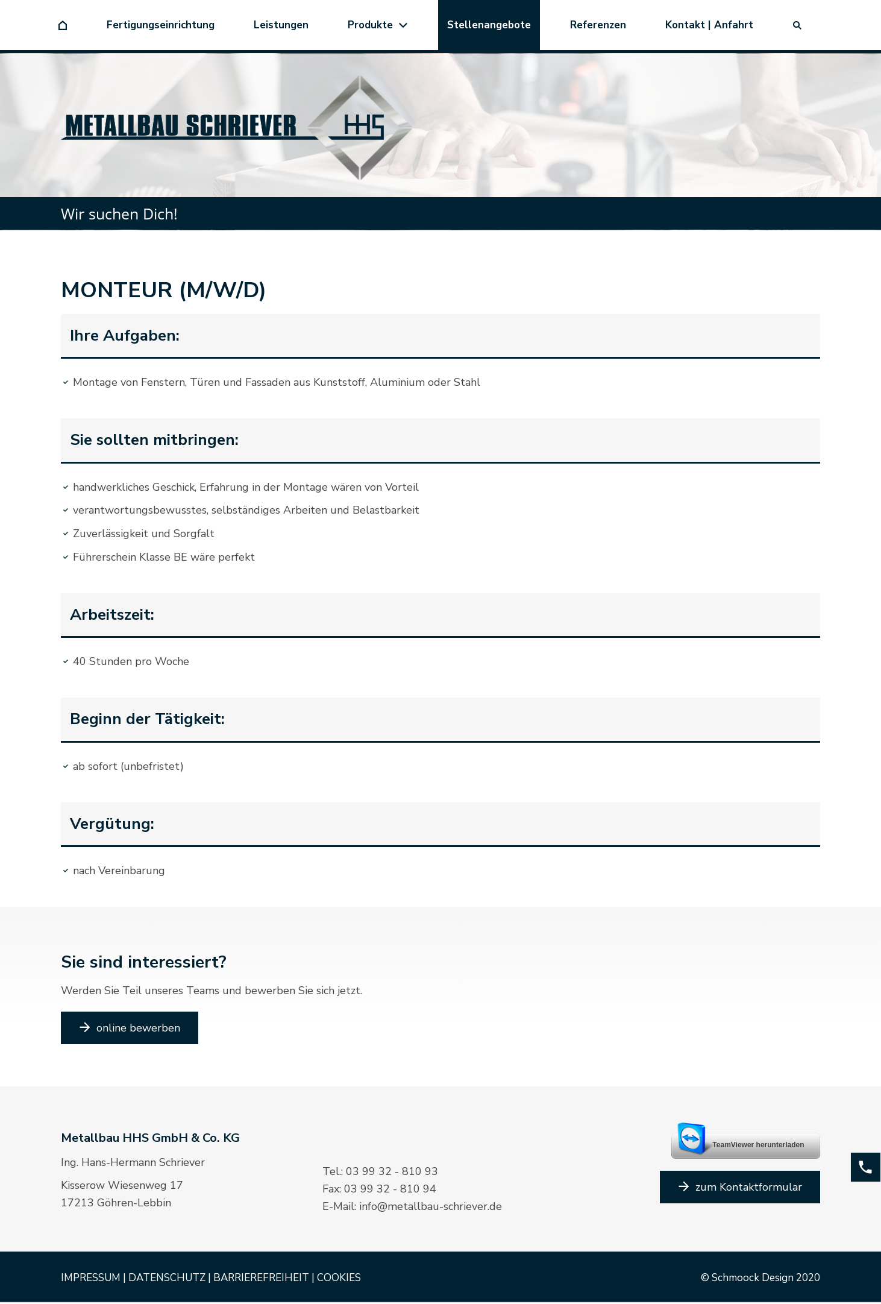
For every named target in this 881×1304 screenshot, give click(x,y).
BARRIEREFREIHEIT (261, 1278)
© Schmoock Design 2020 (760, 1278)
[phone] (865, 1167)
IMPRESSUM (91, 1278)
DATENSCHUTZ (166, 1278)
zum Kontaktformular (740, 1187)
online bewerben (129, 1028)
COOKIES (339, 1278)
